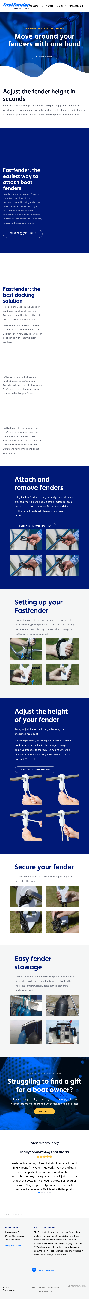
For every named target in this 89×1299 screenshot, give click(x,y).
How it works (48, 6)
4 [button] (47, 1192)
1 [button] (39, 1192)
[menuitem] (34, 6)
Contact (61, 6)
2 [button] (42, 1192)
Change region (76, 6)
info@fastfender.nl (13, 1245)
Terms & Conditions (44, 1291)
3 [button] (44, 1192)
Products (33, 6)
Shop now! (44, 1111)
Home (32, 1288)
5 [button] (50, 1192)
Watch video (44, 56)
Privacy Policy (53, 1288)
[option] (44, 39)
